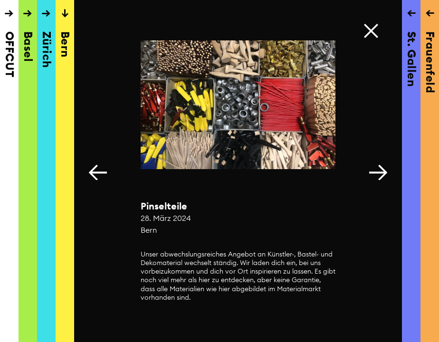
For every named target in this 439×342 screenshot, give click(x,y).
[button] (378, 171)
